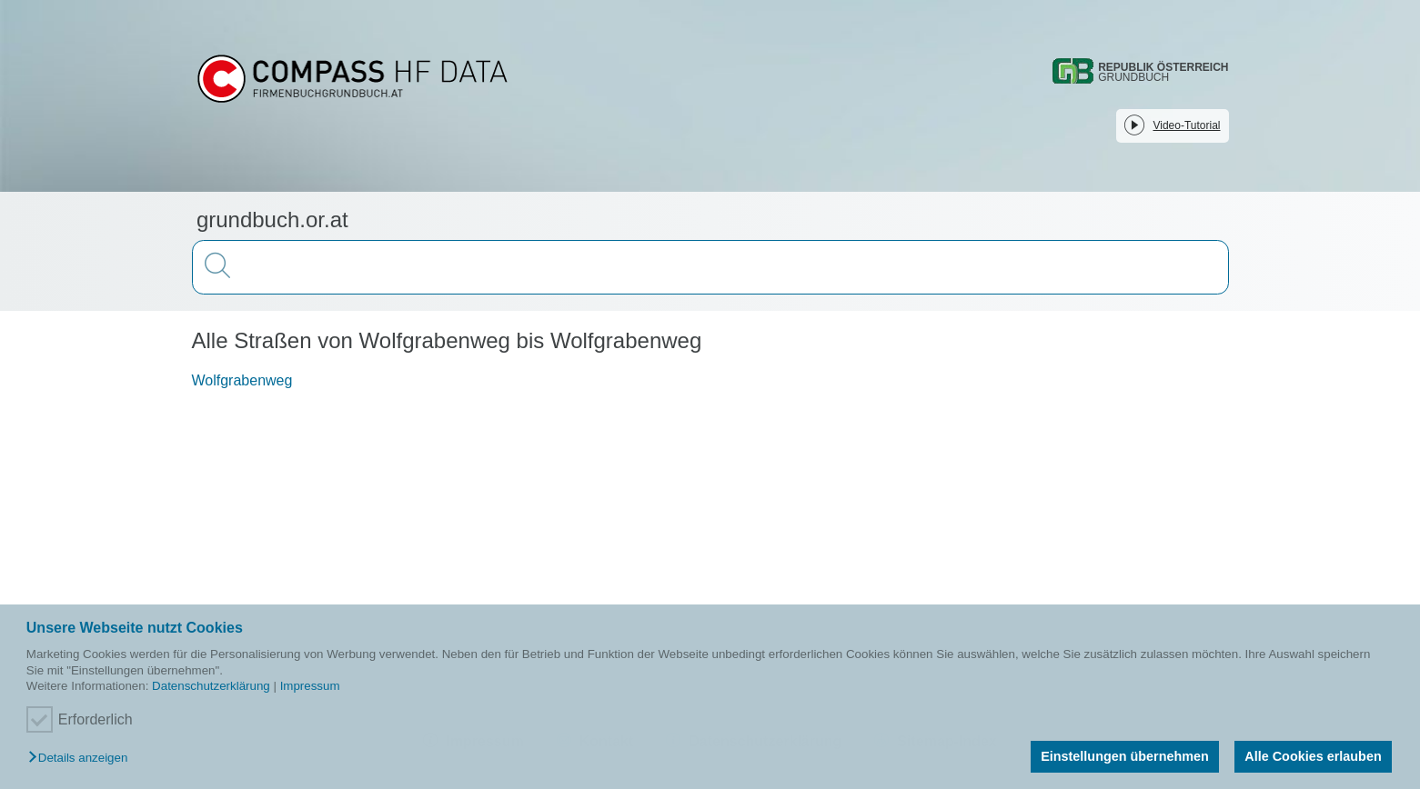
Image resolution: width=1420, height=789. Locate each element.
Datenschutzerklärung (211, 686)
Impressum (310, 686)
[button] (82, 758)
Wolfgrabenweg (242, 380)
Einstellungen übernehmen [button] (1125, 756)
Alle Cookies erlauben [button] (1312, 756)
